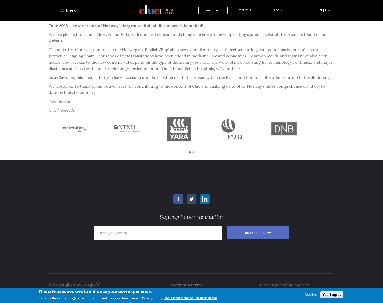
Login (278, 10)
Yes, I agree (331, 295)
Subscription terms (184, 285)
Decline (311, 294)
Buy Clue (213, 10)
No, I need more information (190, 297)
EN (320, 10)
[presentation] (129, 251)
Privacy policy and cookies (284, 285)
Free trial (245, 10)
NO (327, 10)
